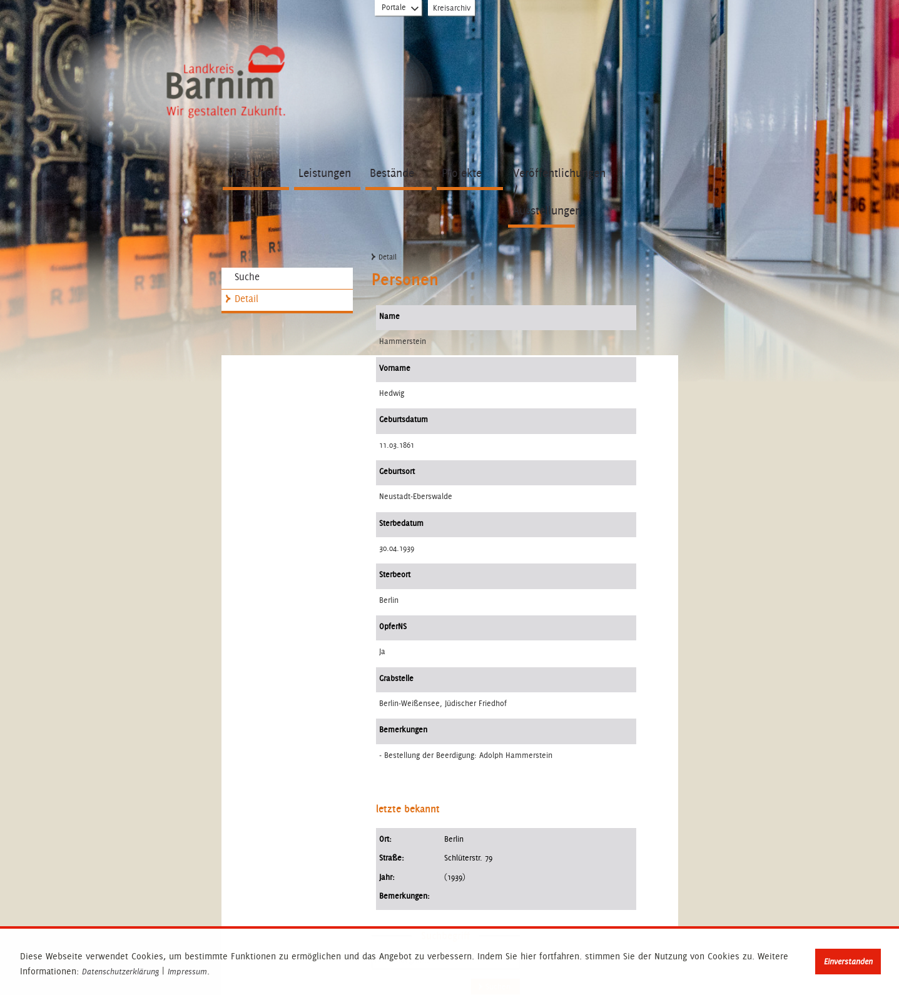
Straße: (391, 857)
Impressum (187, 972)
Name (389, 316)
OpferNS (393, 626)
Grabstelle (396, 678)
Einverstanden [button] (848, 961)
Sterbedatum (401, 523)
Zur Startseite (225, 75)
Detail (246, 299)
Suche (247, 277)
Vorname (394, 368)
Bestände (392, 173)
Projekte (462, 173)
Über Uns (249, 173)
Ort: (385, 839)
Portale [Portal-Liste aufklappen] (401, 10)
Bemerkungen (403, 729)
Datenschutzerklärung (120, 972)
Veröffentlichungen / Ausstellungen (544, 192)
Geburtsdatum (403, 419)
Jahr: (387, 877)
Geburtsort (397, 471)
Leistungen (324, 173)
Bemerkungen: (404, 896)
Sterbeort (394, 574)
